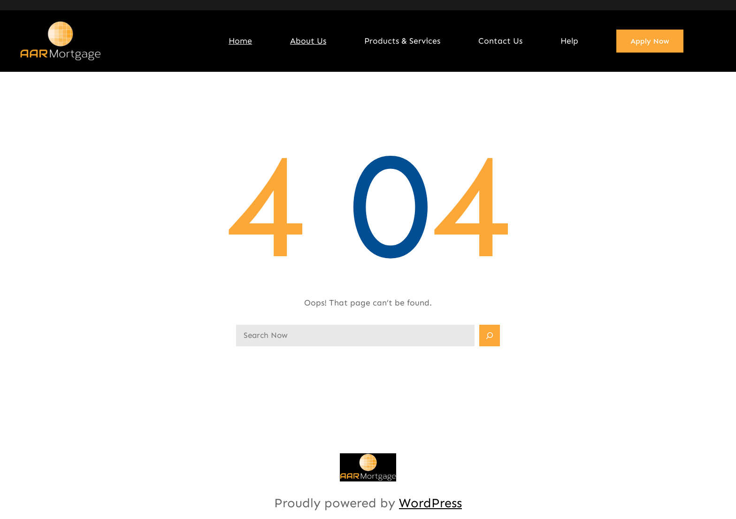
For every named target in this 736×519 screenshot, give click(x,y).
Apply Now (649, 41)
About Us (308, 41)
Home (240, 41)
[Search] (489, 335)
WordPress (430, 503)
